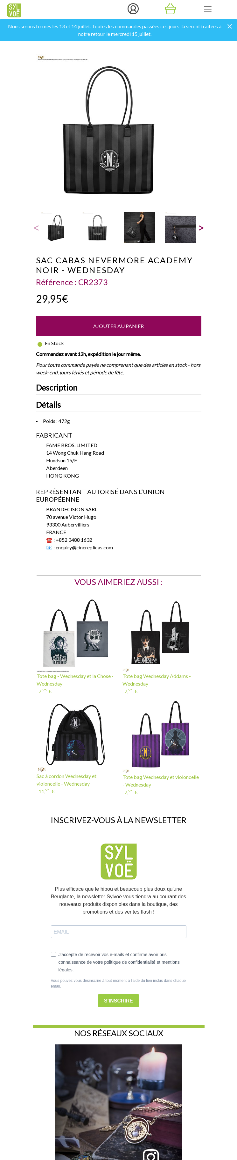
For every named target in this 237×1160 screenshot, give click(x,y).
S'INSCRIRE (118, 1000)
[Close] (230, 27)
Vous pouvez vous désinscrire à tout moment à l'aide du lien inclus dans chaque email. (118, 983)
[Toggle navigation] (207, 9)
